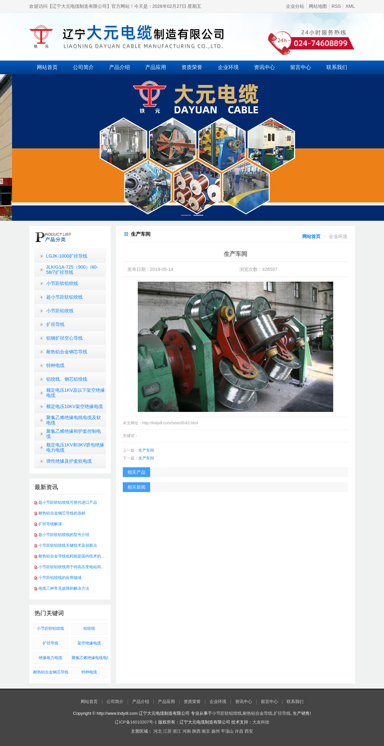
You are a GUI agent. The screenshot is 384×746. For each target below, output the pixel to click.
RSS (336, 6)
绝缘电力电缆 (50, 657)
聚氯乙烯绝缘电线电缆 (89, 657)
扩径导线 (55, 324)
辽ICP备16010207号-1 (136, 722)
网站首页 (47, 67)
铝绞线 (89, 628)
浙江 (177, 731)
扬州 (215, 731)
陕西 (196, 731)
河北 (157, 731)
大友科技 (260, 722)
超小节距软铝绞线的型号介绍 (63, 534)
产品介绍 (119, 67)
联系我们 (336, 67)
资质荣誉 (191, 67)
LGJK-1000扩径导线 (67, 256)
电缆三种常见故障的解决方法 (63, 588)
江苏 (167, 731)
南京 (206, 731)
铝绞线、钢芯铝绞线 (66, 379)
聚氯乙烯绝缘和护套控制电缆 (73, 434)
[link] (311, 236)
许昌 (239, 731)
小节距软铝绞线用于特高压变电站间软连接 (75, 567)
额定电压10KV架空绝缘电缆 (74, 406)
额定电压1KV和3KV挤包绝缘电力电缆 (75, 447)
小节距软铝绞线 (62, 283)
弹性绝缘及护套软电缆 (69, 461)
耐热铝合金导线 (257, 713)
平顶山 (227, 731)
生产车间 (146, 450)
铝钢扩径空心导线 (64, 338)
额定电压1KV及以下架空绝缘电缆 (75, 392)
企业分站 (295, 6)
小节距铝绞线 (60, 310)
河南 (186, 731)
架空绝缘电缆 (89, 643)
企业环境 (228, 67)
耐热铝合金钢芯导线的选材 (61, 513)
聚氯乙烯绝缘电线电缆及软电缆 (73, 420)
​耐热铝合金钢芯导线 (50, 672)
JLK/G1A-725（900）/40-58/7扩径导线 (72, 269)
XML (350, 6)
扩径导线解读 (50, 524)
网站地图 (318, 6)
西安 (249, 731)
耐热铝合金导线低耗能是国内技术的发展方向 (77, 556)
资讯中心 (264, 67)
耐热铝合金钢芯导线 (66, 351)
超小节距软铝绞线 (64, 297)
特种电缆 (55, 365)
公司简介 (83, 67)
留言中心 (300, 67)
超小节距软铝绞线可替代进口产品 (67, 502)
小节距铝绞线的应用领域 (59, 577)
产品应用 (155, 67)
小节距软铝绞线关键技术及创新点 (67, 545)
